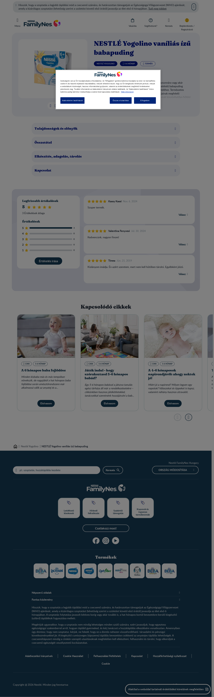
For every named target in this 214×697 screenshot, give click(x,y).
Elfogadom (144, 100)
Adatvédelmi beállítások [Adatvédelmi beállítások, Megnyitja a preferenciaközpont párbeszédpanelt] (72, 100)
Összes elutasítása (121, 100)
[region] (108, 89)
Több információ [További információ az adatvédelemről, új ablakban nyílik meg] (127, 91)
